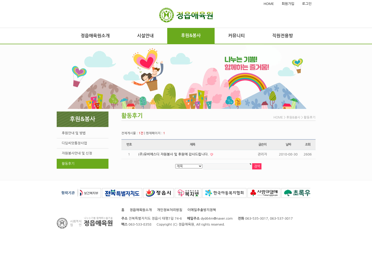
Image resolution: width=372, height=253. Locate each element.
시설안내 (145, 36)
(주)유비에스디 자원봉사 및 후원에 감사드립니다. (174, 154)
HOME (269, 3)
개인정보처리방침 (169, 210)
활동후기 (68, 163)
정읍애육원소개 (95, 36)
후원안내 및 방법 (74, 133)
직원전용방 (282, 36)
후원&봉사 (191, 35)
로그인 (307, 3)
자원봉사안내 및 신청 (77, 153)
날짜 (288, 144)
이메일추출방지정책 (201, 210)
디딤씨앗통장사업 (74, 143)
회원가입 (288, 3)
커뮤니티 (236, 36)
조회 (307, 144)
